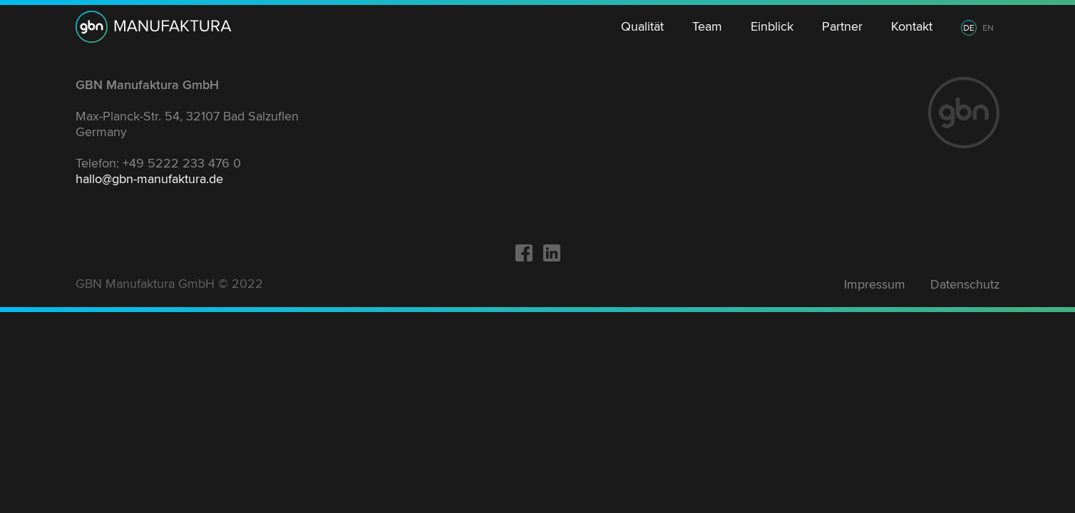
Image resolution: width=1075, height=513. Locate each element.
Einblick (772, 26)
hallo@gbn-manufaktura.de (149, 179)
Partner (842, 26)
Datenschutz (964, 284)
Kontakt (911, 26)
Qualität (642, 26)
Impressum (874, 284)
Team (707, 26)
